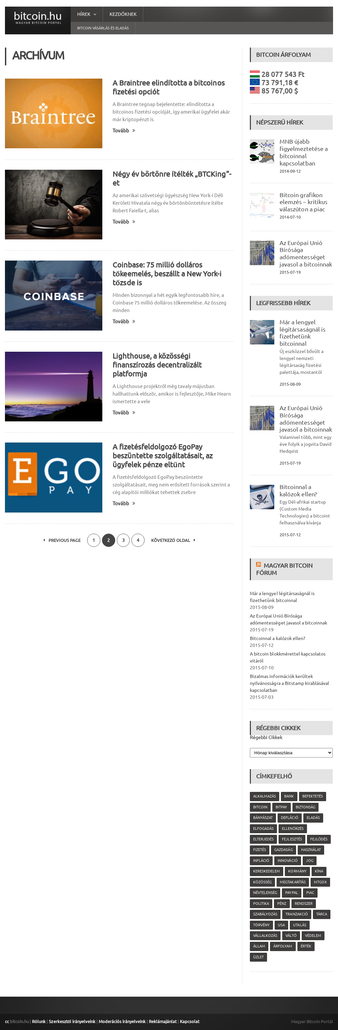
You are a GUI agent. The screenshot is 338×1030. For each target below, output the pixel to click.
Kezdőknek (123, 14)
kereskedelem (266, 871)
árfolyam (282, 946)
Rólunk (39, 1021)
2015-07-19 (290, 272)
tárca (321, 914)
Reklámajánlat (162, 1021)
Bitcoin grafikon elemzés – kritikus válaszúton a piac (303, 202)
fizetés (259, 850)
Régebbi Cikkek (266, 737)
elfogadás (263, 829)
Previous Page (62, 540)
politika (261, 904)
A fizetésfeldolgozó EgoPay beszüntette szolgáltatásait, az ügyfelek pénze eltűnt (163, 456)
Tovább (124, 130)
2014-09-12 (290, 171)
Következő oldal (174, 540)
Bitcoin (260, 807)
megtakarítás (292, 882)
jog (309, 861)
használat (311, 850)
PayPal (291, 893)
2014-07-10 (290, 217)
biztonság (305, 807)
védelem (313, 936)
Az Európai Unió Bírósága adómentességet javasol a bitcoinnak (306, 253)
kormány (297, 871)
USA (281, 925)
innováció (287, 861)
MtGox (320, 882)
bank (289, 796)
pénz (281, 904)
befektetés (312, 796)
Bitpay (281, 807)
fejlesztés (292, 839)
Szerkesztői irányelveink (72, 1021)
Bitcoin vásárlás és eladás (103, 28)
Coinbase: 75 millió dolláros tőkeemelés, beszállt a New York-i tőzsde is (167, 274)
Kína (319, 871)
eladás (313, 818)
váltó (291, 936)
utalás (299, 925)
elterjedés (263, 839)
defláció (289, 818)
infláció (261, 861)
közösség (262, 882)
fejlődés (318, 839)
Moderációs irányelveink (121, 1021)
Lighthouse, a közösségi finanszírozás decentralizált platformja (157, 365)
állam (259, 946)
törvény (261, 925)
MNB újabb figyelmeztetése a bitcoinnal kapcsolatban (303, 152)
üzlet (258, 957)
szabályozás (265, 914)
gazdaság (283, 850)
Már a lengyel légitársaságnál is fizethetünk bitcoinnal (302, 333)
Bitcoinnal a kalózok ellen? (298, 490)
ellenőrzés (293, 829)
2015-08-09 (290, 384)
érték (305, 946)
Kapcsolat (189, 1021)
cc (7, 1021)
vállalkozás (265, 936)
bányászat (263, 818)
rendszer (303, 904)
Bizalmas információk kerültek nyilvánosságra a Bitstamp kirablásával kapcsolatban (289, 683)
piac (310, 893)
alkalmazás (264, 796)
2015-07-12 (290, 534)
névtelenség (265, 893)
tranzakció (297, 914)
